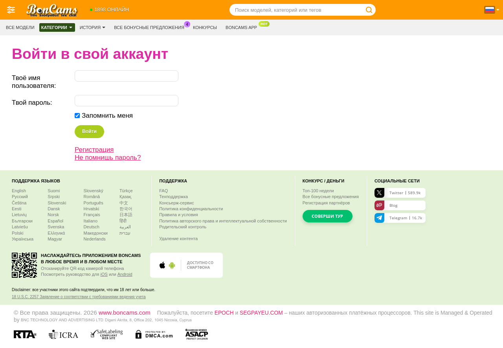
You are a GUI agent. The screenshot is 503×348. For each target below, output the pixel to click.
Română (92, 196)
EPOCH (224, 313)
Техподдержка (173, 196)
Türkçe (126, 190)
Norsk (53, 214)
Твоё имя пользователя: (34, 81)
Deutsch (91, 226)
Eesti (16, 208)
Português (93, 202)
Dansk (54, 208)
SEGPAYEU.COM (261, 313)
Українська (22, 239)
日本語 (125, 214)
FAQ (163, 190)
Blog (385, 205)
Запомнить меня (107, 115)
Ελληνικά (56, 233)
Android (124, 274)
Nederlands (95, 239)
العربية (125, 226)
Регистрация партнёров (326, 202)
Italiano (90, 221)
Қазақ (125, 196)
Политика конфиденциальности (191, 208)
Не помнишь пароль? (108, 157)
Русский (20, 196)
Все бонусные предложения (151, 26)
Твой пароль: (32, 102)
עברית (124, 233)
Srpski (54, 196)
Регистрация (94, 149)
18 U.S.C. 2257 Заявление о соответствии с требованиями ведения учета (79, 297)
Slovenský (93, 190)
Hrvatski (91, 208)
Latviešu (20, 226)
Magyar (55, 239)
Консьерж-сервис (176, 202)
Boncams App (243, 26)
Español (55, 221)
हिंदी (123, 221)
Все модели (20, 27)
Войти (89, 131)
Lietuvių (19, 214)
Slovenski (57, 202)
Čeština (19, 202)
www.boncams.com (125, 312)
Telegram (398, 218)
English (19, 190)
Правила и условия (178, 214)
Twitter (397, 193)
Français (92, 214)
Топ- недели (318, 190)
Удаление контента (178, 238)
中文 (123, 202)
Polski (17, 233)
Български (22, 221)
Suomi (54, 190)
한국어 (125, 208)
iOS (104, 274)
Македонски (96, 233)
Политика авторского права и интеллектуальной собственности (223, 221)
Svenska (56, 226)
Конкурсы (205, 27)
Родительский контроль (182, 226)
